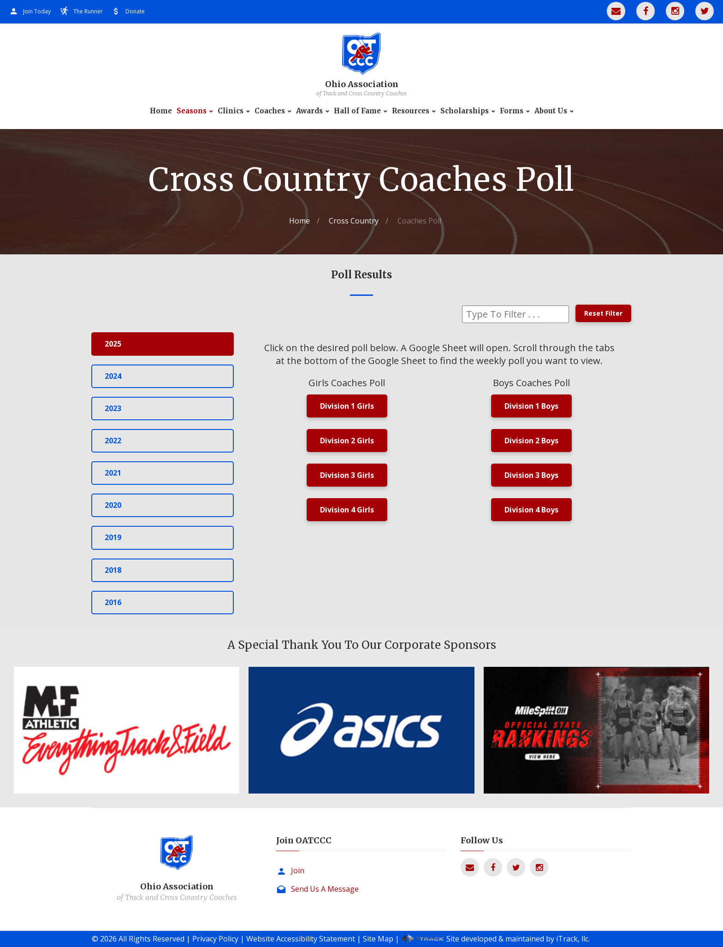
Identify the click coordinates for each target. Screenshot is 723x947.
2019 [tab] (113, 537)
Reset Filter (603, 313)
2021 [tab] (113, 473)
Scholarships (464, 111)
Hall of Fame (357, 111)
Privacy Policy (215, 939)
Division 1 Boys (531, 406)
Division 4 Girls (347, 510)
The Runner (88, 11)
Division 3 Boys (531, 475)
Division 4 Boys (531, 510)
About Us (550, 111)
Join (297, 870)
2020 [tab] (113, 505)
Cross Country (354, 221)
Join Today (37, 11)
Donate (135, 11)
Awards (309, 111)
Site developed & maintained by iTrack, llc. (518, 939)
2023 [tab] (113, 408)
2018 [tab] (113, 570)
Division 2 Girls (347, 440)
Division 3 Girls (347, 475)
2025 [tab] (113, 344)
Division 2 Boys (531, 440)
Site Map (378, 939)
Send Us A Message (325, 889)
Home (161, 111)
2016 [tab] (113, 602)
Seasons (192, 111)
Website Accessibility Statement (300, 939)
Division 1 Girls (347, 406)
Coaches (270, 111)
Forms (511, 111)
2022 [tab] (113, 440)
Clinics (230, 111)
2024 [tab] (113, 376)
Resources (410, 111)
